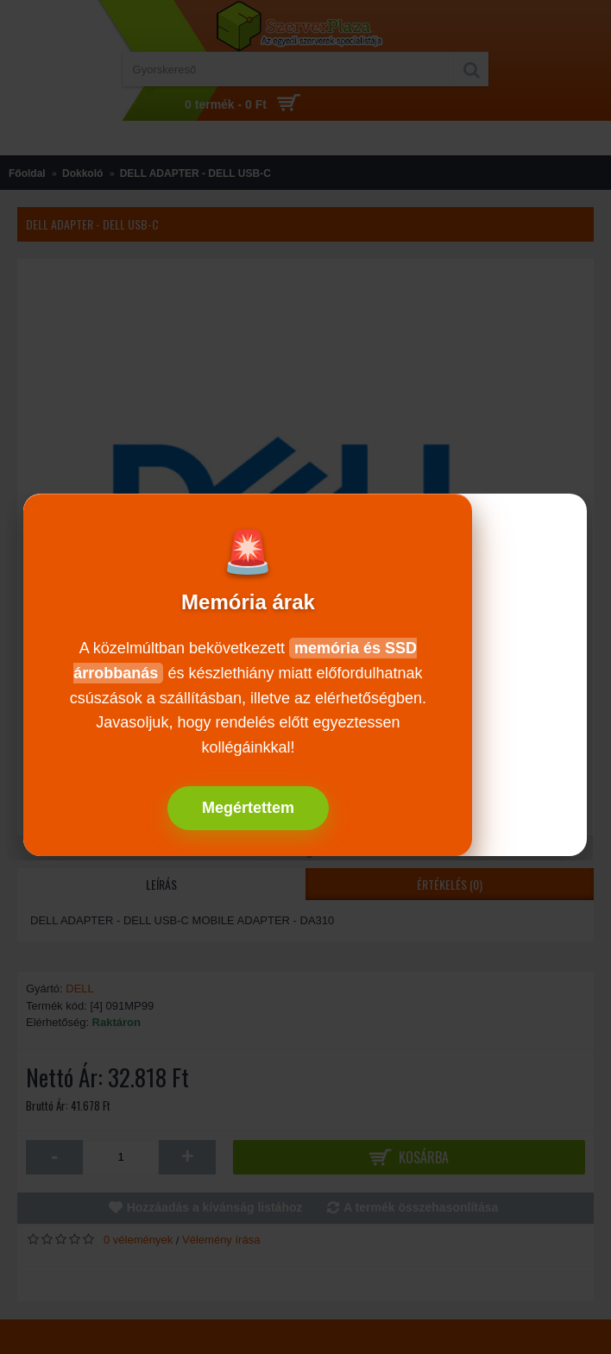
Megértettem (248, 807)
